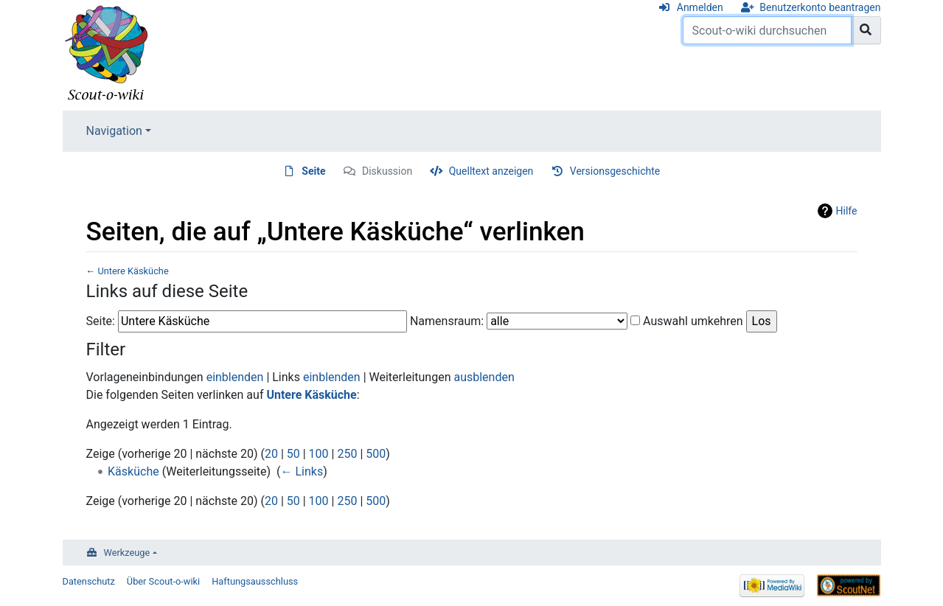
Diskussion (387, 171)
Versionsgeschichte (615, 171)
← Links (301, 471)
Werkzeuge (127, 552)
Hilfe (846, 211)
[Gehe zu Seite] (866, 30)
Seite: (100, 321)
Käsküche (133, 471)
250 (347, 454)
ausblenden (483, 377)
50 (293, 454)
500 (376, 454)
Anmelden (700, 7)
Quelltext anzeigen (491, 171)
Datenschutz (89, 581)
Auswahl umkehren (693, 321)
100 (319, 454)
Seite (313, 171)
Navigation (114, 131)
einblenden (235, 377)
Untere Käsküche (132, 270)
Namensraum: (447, 321)
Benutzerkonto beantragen (819, 7)
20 (271, 454)
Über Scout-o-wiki (163, 581)
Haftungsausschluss (255, 581)
